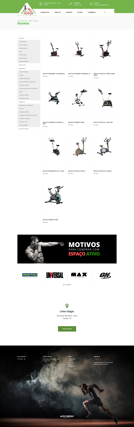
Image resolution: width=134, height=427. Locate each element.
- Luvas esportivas (22, 41)
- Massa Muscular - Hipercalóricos (26, 105)
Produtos (58, 12)
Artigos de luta (22, 65)
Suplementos (22, 102)
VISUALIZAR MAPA (67, 329)
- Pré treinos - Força (23, 122)
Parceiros (69, 12)
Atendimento (92, 12)
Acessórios (21, 38)
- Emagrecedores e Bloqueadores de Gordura (28, 115)
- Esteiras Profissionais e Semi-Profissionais (28, 88)
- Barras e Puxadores (23, 45)
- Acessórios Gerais (23, 58)
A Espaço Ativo (45, 12)
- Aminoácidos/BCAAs (23, 125)
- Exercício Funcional (23, 48)
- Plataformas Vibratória (24, 85)
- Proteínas (21, 108)
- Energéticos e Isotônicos (24, 112)
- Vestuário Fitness (23, 55)
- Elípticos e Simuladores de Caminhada (27, 82)
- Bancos (20, 91)
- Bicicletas (21, 75)
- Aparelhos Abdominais (24, 61)
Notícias (80, 12)
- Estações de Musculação (24, 78)
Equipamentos (22, 68)
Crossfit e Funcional (23, 129)
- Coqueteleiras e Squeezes (24, 118)
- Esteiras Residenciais (24, 72)
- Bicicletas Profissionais (24, 98)
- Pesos (20, 51)
